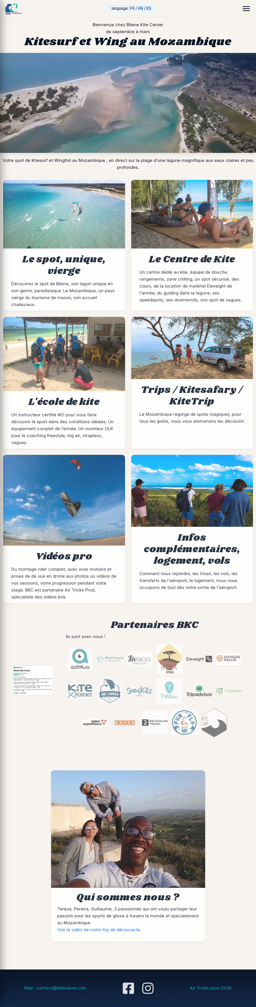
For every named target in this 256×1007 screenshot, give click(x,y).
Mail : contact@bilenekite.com (55, 988)
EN (140, 8)
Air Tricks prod (211, 988)
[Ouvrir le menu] (246, 8)
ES (148, 8)
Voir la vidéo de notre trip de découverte (98, 934)
